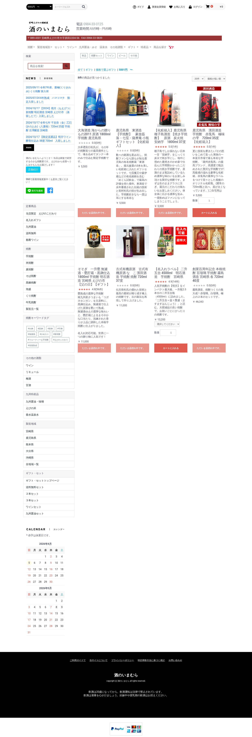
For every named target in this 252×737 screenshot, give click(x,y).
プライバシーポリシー (122, 660)
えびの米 (31, 408)
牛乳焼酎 (31, 302)
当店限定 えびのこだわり (41, 213)
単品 (84, 55)
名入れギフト (33, 220)
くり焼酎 (31, 295)
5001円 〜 (126, 69)
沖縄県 (30, 457)
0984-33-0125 (93, 24)
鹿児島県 (31, 437)
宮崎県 (30, 431)
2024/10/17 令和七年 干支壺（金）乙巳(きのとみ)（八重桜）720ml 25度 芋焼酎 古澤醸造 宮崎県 (49, 126)
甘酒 (28, 385)
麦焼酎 (30, 269)
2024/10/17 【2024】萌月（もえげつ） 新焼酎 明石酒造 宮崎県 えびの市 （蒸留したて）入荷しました (49, 112)
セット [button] (58, 47)
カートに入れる (209, 213)
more (28, 147)
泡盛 (28, 289)
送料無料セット (35, 487)
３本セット (32, 500)
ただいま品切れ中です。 (94, 213)
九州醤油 (31, 226)
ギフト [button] (132, 47)
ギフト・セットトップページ (42, 480)
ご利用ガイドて (78, 660)
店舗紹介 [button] (33, 169)
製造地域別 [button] (43, 47)
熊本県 (30, 444)
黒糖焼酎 (31, 282)
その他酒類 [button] (116, 47)
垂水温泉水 (32, 414)
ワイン (30, 365)
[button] (50, 191)
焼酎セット (96, 55)
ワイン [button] (71, 47)
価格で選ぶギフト (106, 69)
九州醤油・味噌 (35, 401)
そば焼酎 (31, 276)
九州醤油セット (35, 513)
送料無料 (31, 233)
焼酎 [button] (30, 47)
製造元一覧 (32, 308)
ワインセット (33, 506)
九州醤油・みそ (88, 47)
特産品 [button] (145, 47)
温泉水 (103, 47)
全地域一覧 (32, 464)
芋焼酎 (30, 256)
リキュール (32, 372)
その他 (133, 55)
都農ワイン (32, 239)
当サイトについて (99, 660)
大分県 (30, 451)
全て (80, 69)
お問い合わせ (175, 660)
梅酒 (28, 378)
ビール (122, 55)
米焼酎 (30, 262)
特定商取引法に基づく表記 (151, 660)
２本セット (32, 493)
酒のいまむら (126, 675)
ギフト (89, 69)
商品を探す (160, 47)
